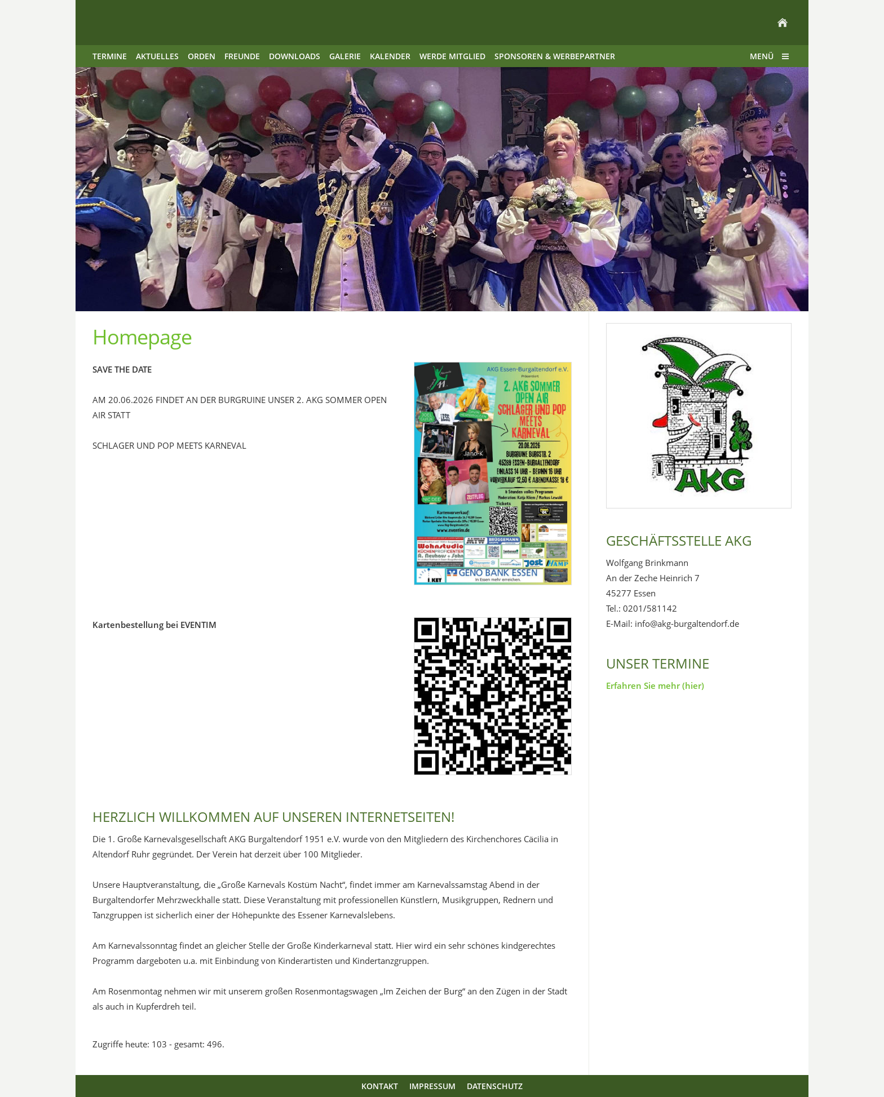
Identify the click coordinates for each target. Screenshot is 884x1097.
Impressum (432, 1086)
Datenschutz (495, 1086)
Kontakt (379, 1086)
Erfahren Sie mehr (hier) (655, 685)
